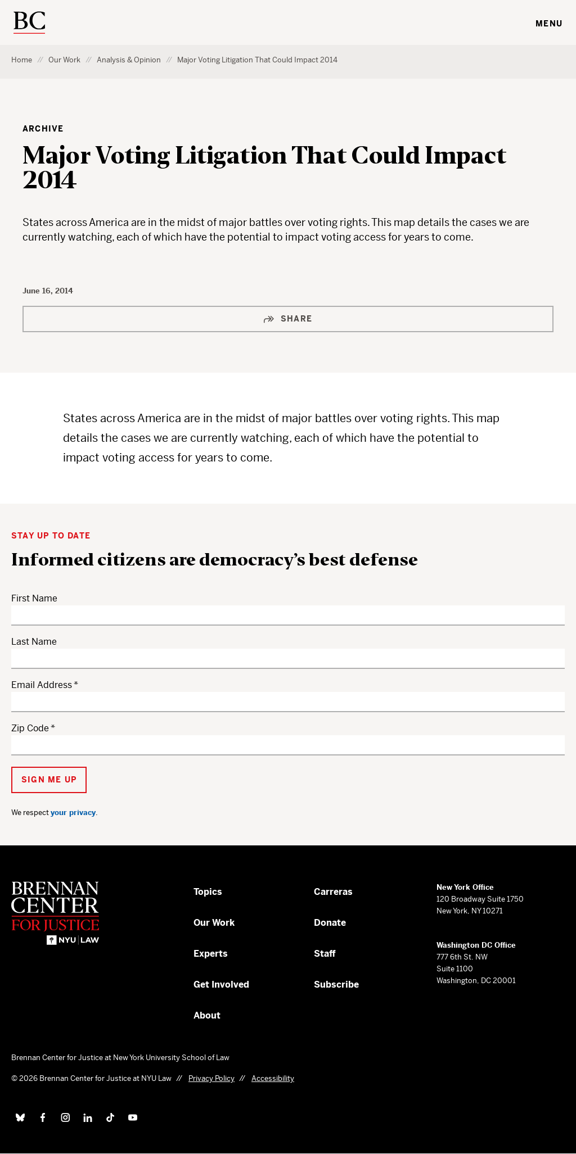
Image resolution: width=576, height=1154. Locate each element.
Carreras (333, 892)
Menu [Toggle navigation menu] (549, 24)
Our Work (64, 60)
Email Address (41, 685)
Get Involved (221, 984)
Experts (211, 954)
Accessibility (272, 1078)
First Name (34, 598)
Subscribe (336, 984)
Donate (330, 923)
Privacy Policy (211, 1078)
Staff (325, 954)
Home (21, 60)
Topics (208, 892)
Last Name (34, 642)
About (207, 1015)
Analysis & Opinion (129, 60)
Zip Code (30, 728)
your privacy (73, 812)
